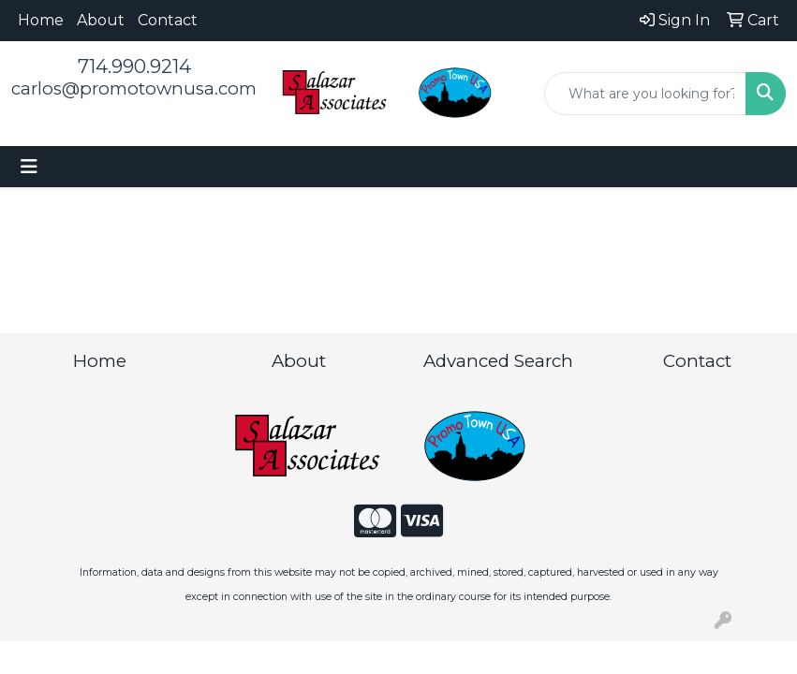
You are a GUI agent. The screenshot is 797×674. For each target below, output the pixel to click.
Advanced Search (498, 361)
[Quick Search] (645, 93)
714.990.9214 (134, 66)
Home (41, 20)
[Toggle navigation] (29, 167)
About (101, 20)
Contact (168, 20)
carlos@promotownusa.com (134, 88)
